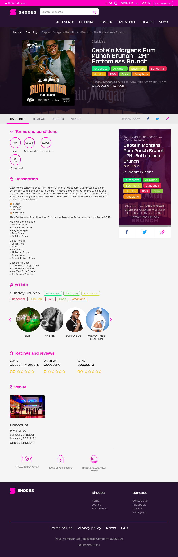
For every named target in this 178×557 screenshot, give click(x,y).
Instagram (139, 512)
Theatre (147, 22)
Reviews (39, 118)
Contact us (140, 500)
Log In (145, 3)
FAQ (124, 528)
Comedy (106, 22)
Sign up (127, 3)
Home (17, 32)
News (163, 22)
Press (111, 528)
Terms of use (61, 528)
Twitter (137, 508)
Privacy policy (89, 528)
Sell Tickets (99, 508)
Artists (58, 118)
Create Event (163, 3)
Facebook (139, 504)
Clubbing (86, 22)
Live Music (126, 22)
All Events (65, 22)
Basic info (18, 118)
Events (96, 504)
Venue (75, 118)
